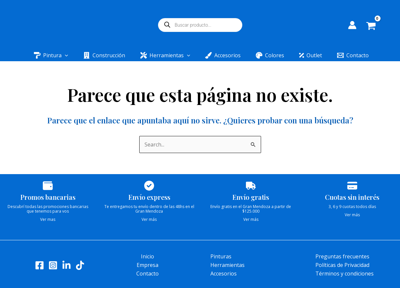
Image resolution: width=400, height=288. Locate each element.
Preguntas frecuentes (342, 256)
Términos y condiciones (344, 273)
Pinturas (220, 256)
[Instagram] (53, 265)
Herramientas (227, 265)
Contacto (147, 273)
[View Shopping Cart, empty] (375, 27)
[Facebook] (39, 265)
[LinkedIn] (66, 265)
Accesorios (223, 273)
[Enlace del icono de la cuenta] (352, 25)
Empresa (147, 265)
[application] (70, 55)
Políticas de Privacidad (342, 265)
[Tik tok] (80, 265)
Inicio (147, 256)
